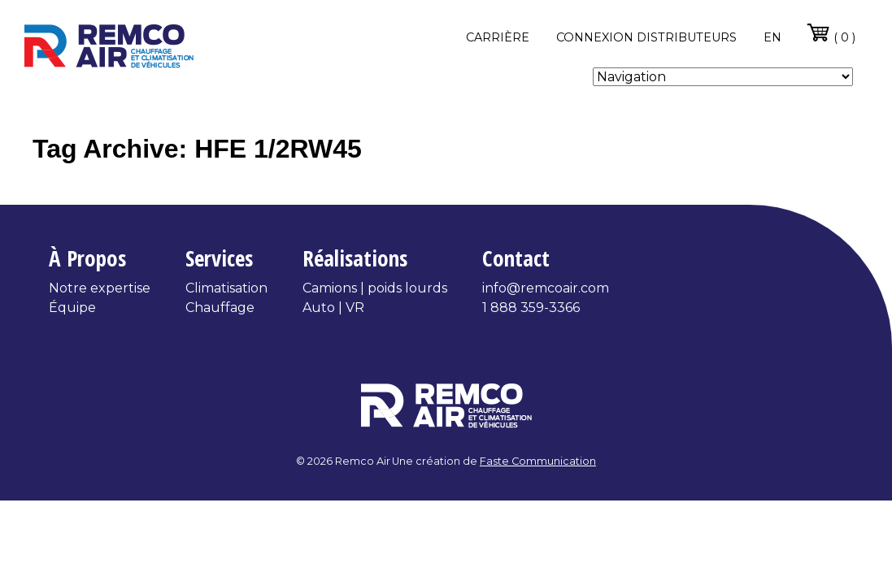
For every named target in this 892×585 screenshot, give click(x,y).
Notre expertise (99, 288)
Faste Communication (538, 461)
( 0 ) (830, 32)
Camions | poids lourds (374, 288)
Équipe (72, 307)
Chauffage (220, 307)
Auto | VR (333, 307)
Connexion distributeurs (646, 37)
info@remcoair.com (545, 288)
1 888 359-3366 (531, 307)
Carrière (497, 37)
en (772, 37)
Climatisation (226, 288)
